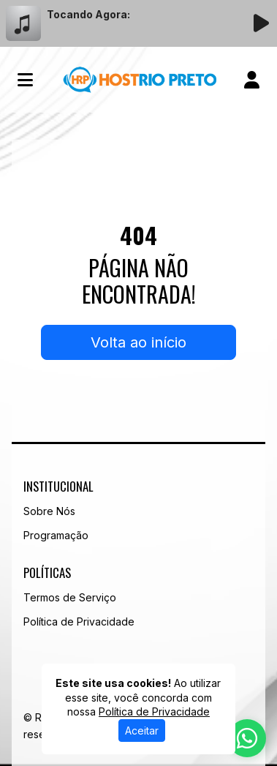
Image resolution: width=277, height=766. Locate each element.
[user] (251, 79)
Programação (55, 535)
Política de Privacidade (78, 621)
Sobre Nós (49, 511)
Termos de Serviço (69, 597)
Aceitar (142, 730)
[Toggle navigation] (25, 79)
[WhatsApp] (247, 738)
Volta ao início (138, 342)
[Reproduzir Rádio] (261, 23)
